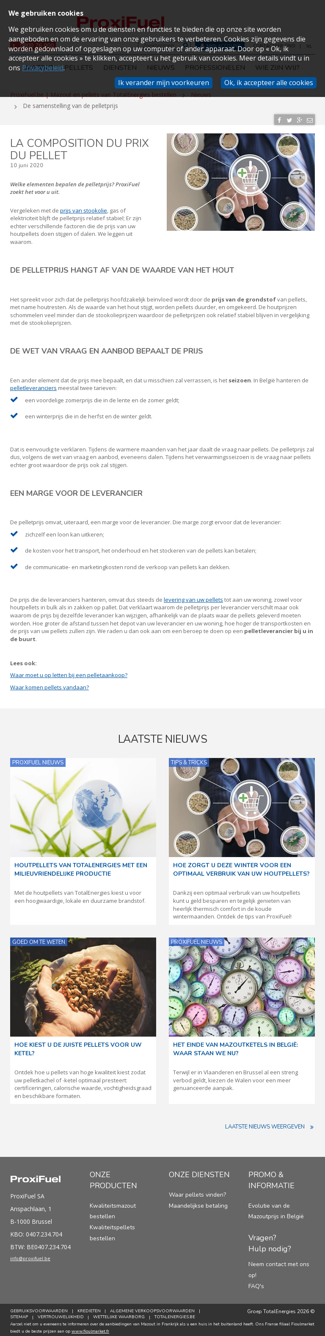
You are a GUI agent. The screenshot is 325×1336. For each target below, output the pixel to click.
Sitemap (19, 1314)
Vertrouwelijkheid (62, 1314)
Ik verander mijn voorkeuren (163, 82)
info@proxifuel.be (38, 1257)
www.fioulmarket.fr (90, 1328)
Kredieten (90, 1308)
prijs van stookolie (83, 207)
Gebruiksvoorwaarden (39, 1308)
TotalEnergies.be (179, 1314)
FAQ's (256, 1283)
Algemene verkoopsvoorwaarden (155, 1308)
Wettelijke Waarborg (122, 1314)
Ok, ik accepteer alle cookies (268, 82)
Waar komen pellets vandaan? (49, 684)
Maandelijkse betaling (198, 1203)
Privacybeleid (42, 67)
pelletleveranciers (33, 385)
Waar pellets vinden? (197, 1192)
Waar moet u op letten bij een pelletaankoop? (68, 672)
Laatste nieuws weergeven (270, 1124)
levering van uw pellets (193, 596)
